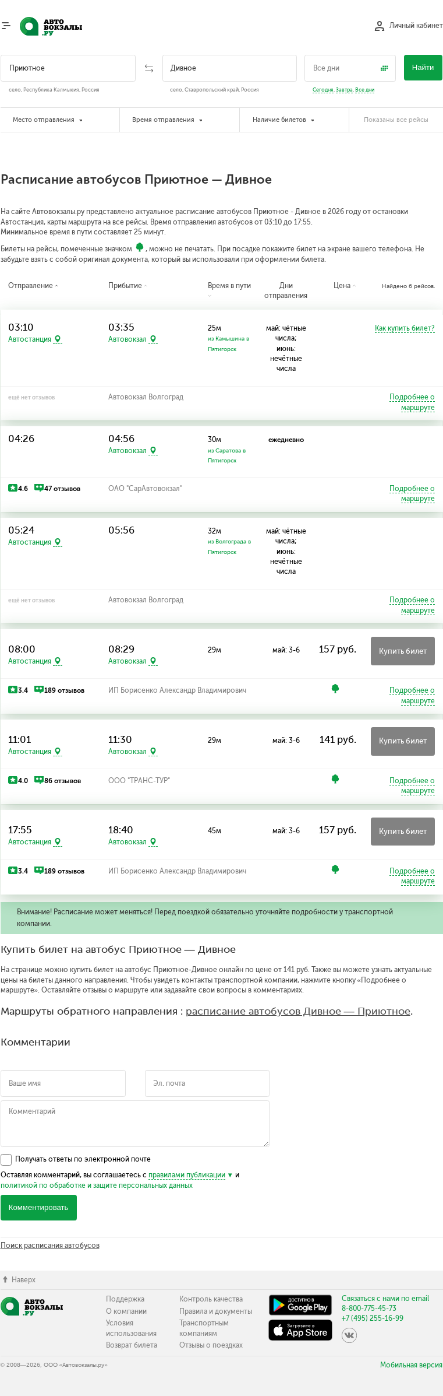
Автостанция (29, 339)
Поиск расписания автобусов (50, 1245)
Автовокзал (127, 339)
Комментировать (39, 1207)
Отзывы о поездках (211, 1345)
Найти (423, 67)
